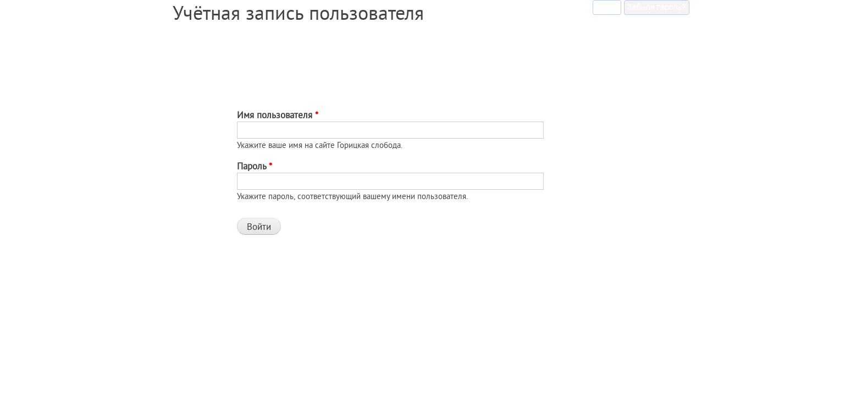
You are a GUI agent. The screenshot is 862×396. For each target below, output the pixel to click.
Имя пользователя (277, 114)
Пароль (254, 166)
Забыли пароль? (656, 7)
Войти (608, 6)
